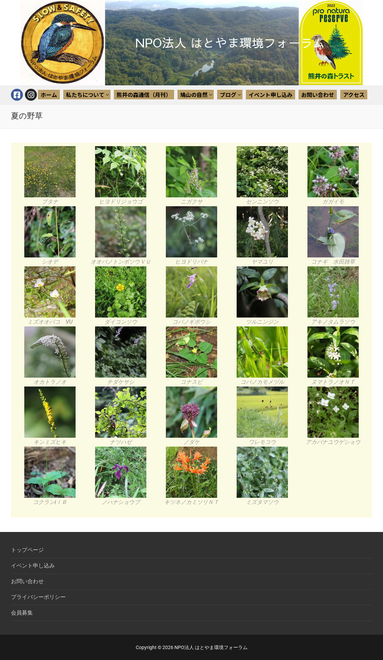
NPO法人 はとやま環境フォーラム (230, 43)
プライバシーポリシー (38, 597)
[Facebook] (17, 95)
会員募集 (22, 612)
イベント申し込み (33, 565)
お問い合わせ (27, 581)
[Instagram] (31, 95)
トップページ (27, 550)
